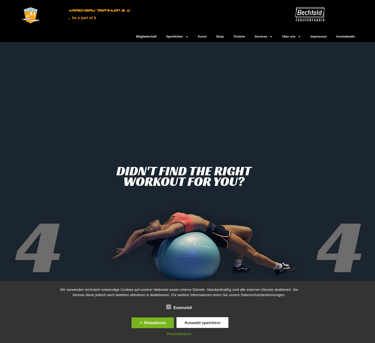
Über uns (291, 37)
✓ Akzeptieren (152, 323)
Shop (220, 36)
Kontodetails (345, 36)
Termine (239, 36)
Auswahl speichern (202, 323)
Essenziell (179, 307)
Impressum (318, 36)
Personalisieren (179, 334)
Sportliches (177, 37)
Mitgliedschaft (146, 36)
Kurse (202, 36)
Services (264, 37)
